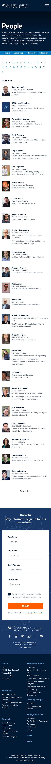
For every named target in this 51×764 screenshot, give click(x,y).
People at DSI (7, 676)
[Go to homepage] (15, 6)
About (5, 663)
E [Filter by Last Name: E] (17, 62)
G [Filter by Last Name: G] (24, 62)
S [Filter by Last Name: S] (21, 67)
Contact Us (6, 679)
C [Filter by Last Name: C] (10, 62)
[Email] (41, 636)
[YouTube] (29, 636)
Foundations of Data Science (38, 678)
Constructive (30, 760)
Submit (25, 606)
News (29, 735)
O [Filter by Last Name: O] (6, 67)
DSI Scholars (6, 728)
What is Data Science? (10, 670)
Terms (30, 755)
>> (30, 491)
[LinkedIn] (35, 636)
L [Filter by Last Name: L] (41, 62)
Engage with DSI (35, 714)
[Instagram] (16, 636)
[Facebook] (10, 636)
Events (30, 741)
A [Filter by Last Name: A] (2, 62)
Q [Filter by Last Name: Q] (14, 67)
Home (4, 667)
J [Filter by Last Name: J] (34, 62)
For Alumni (31, 718)
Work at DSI (6, 673)
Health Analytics (33, 676)
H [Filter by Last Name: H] (28, 62)
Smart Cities (31, 667)
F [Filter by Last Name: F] (20, 62)
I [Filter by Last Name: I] (31, 62)
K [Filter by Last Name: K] (38, 62)
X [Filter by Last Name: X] (40, 67)
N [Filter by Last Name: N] (2, 67)
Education (43, 53)
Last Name (25, 552)
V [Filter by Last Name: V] (32, 67)
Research (31, 53)
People (7, 53)
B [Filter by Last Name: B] (6, 62)
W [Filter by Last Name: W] (36, 67)
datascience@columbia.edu (32, 613)
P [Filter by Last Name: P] (10, 67)
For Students (31, 727)
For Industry (31, 724)
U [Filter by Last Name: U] (28, 67)
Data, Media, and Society (36, 687)
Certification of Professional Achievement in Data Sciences (12, 705)
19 (27, 491)
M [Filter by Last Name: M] (45, 62)
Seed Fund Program (9, 737)
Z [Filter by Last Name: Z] (2, 72)
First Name (25, 539)
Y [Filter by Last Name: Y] (44, 67)
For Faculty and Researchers (37, 721)
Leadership (18, 53)
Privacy (37, 755)
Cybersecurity (32, 690)
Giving (29, 730)
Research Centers (35, 663)
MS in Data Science (9, 694)
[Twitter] (22, 636)
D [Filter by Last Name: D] (13, 62)
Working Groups (35, 699)
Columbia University (18, 755)
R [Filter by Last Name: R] (17, 67)
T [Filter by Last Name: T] (24, 67)
